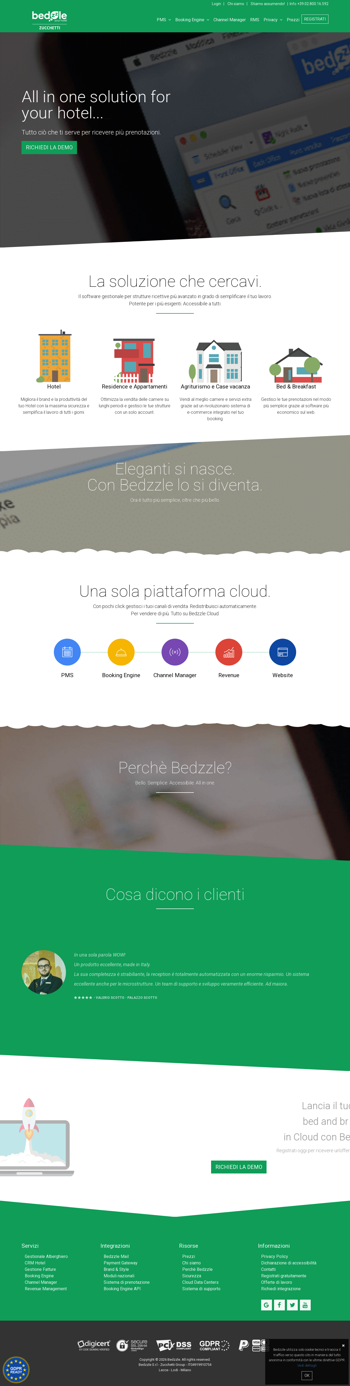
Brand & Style (116, 1269)
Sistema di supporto (201, 1288)
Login (216, 4)
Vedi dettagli (307, 1365)
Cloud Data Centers (200, 1282)
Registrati (315, 19)
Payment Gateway (121, 1262)
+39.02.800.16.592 (312, 4)
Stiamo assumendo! (268, 4)
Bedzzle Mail (116, 1256)
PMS (164, 19)
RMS (254, 19)
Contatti (268, 1269)
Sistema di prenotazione (127, 1282)
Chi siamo (236, 4)
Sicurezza (191, 1275)
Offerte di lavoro (276, 1282)
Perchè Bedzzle (197, 1269)
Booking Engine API (122, 1288)
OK (306, 1375)
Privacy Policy (274, 1256)
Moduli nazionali (119, 1275)
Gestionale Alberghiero (46, 1256)
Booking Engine (192, 19)
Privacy (273, 19)
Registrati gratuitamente (283, 1275)
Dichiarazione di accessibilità (288, 1262)
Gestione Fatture (40, 1269)
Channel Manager (230, 19)
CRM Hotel (35, 1262)
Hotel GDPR (16, 1370)
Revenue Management (46, 1288)
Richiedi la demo (49, 147)
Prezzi (293, 19)
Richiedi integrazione (281, 1288)
